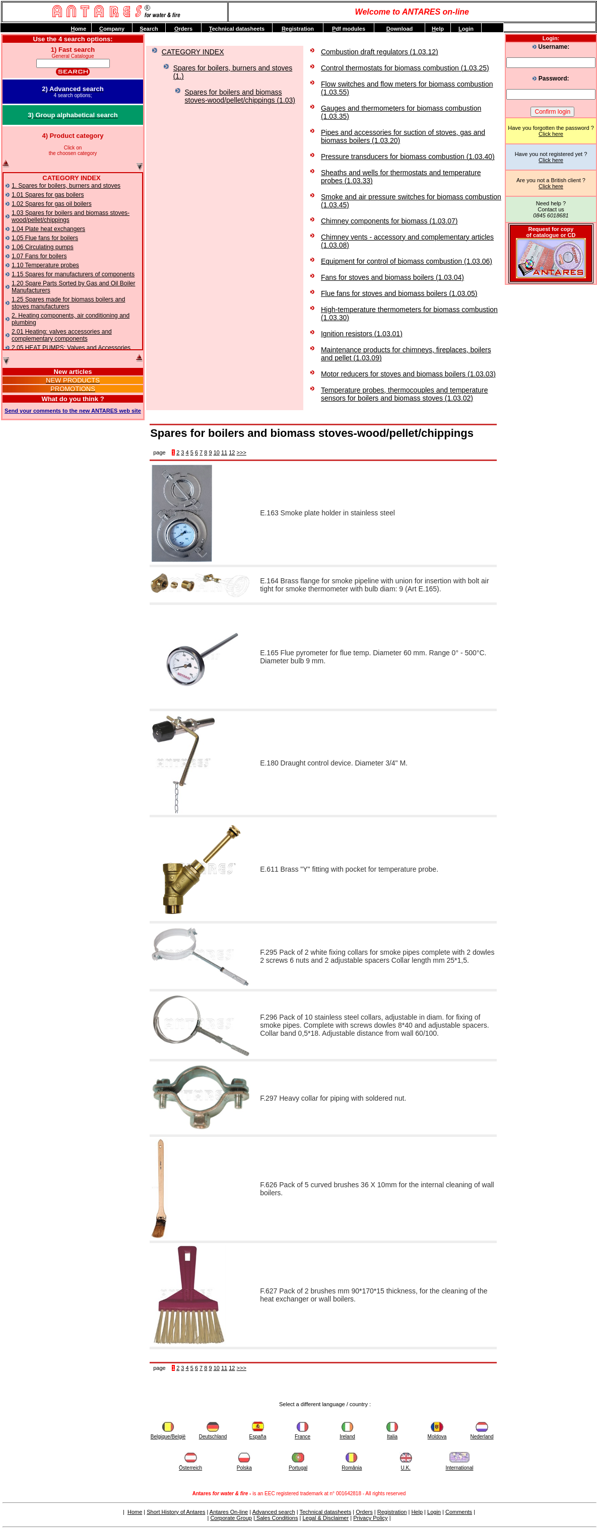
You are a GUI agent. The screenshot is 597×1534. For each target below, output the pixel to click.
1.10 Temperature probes (45, 265)
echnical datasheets (236, 29)
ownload (399, 29)
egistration (298, 29)
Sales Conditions (276, 1518)
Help (417, 1512)
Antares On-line (229, 1512)
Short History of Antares (176, 1512)
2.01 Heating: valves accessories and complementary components (62, 335)
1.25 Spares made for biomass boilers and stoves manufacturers (68, 303)
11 (224, 452)
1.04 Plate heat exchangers (48, 229)
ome (78, 29)
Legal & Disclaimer (325, 1518)
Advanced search (273, 1512)
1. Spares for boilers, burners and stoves (66, 185)
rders (183, 29)
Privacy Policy (370, 1518)
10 (217, 452)
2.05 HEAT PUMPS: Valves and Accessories (71, 347)
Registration (392, 1512)
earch (149, 29)
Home (134, 1512)
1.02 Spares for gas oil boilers (52, 203)
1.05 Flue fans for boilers (45, 238)
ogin (466, 29)
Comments (458, 1512)
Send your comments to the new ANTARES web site (73, 411)
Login (434, 1512)
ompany (111, 29)
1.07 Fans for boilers (39, 256)
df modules (348, 29)
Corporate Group (231, 1518)
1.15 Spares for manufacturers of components (73, 274)
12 (232, 452)
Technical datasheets (325, 1512)
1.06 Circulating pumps (43, 247)
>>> (241, 452)
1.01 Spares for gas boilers (48, 194)
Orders (364, 1512)
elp (438, 29)
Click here (551, 134)
